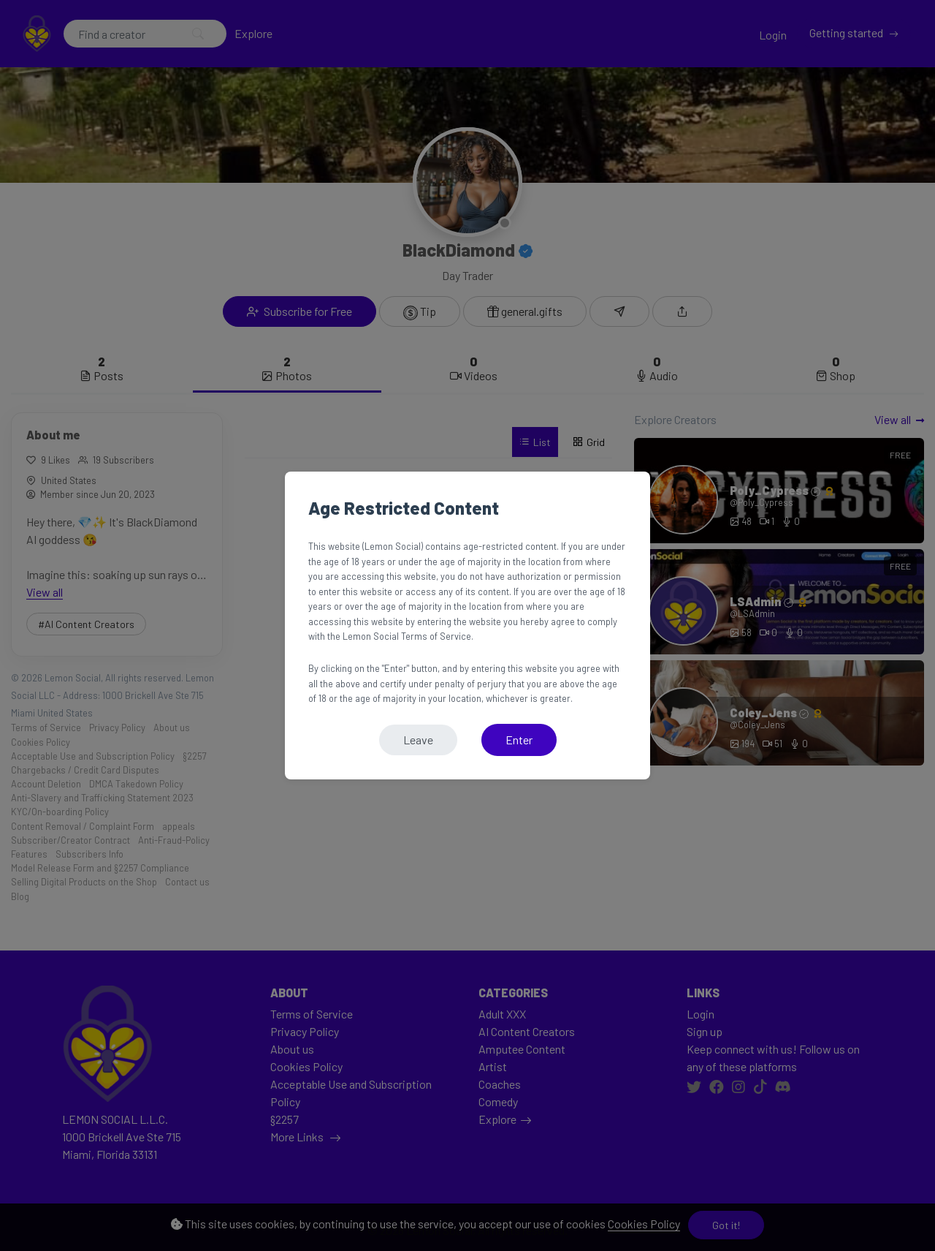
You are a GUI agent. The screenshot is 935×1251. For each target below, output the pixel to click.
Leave (418, 740)
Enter (519, 740)
